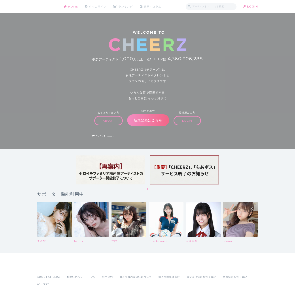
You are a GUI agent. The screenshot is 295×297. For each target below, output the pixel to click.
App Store (47, 267)
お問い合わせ (75, 276)
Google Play (71, 267)
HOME (73, 6)
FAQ (93, 276)
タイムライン (97, 6)
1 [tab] (148, 189)
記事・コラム (152, 6)
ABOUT (108, 120)
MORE (110, 137)
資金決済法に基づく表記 (201, 276)
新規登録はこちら (148, 120)
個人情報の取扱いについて (135, 276)
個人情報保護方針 (169, 276)
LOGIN (252, 6)
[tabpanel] (110, 169)
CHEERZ (47, 7)
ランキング (125, 6)
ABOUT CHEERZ (48, 276)
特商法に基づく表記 (235, 276)
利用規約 (107, 276)
